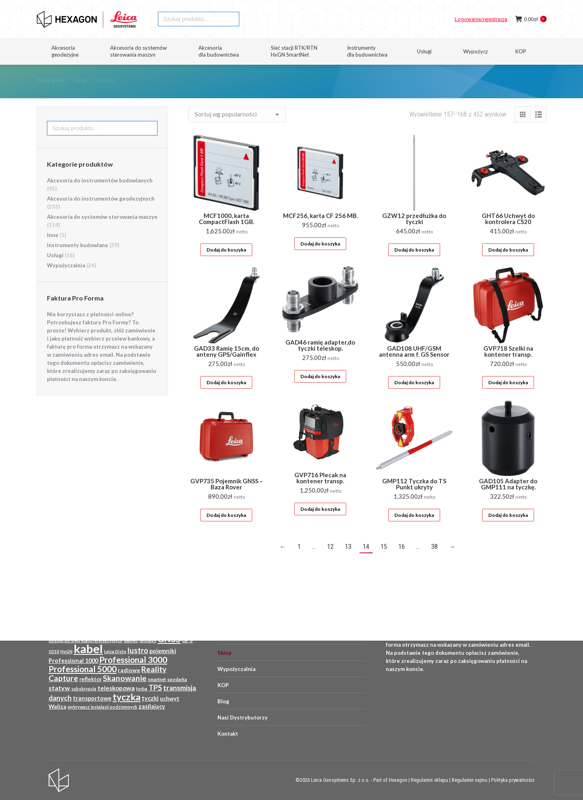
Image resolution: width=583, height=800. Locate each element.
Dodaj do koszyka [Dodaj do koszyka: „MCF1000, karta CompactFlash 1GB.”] (226, 264)
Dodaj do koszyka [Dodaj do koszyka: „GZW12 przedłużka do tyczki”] (414, 264)
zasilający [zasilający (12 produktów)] (151, 706)
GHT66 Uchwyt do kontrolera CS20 (508, 233)
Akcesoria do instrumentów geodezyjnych (101, 213)
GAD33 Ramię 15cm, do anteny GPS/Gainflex (226, 365)
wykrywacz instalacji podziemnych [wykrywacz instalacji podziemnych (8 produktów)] (102, 706)
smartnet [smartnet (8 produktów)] (157, 679)
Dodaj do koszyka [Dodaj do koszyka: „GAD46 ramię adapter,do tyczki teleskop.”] (320, 391)
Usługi (55, 270)
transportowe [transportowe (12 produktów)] (92, 698)
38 (434, 561)
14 (366, 561)
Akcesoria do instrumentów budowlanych (100, 195)
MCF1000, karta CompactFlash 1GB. (226, 233)
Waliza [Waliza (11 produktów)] (57, 706)
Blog (223, 701)
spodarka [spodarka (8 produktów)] (177, 679)
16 (401, 561)
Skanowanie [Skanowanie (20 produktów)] (125, 678)
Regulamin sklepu (429, 780)
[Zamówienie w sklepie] (237, 129)
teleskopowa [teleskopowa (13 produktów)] (116, 688)
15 (384, 561)
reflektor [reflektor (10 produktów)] (90, 679)
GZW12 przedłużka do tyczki (414, 233)
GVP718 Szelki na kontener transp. (508, 365)
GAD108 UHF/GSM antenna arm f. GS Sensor (414, 365)
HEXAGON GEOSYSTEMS (63, 7)
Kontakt (227, 733)
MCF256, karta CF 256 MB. (320, 230)
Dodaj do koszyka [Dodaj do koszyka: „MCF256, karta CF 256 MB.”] (320, 258)
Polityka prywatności (512, 780)
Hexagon (398, 780)
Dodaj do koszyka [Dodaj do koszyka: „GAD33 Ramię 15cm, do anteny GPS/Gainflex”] (226, 397)
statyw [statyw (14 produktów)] (59, 688)
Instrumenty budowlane (77, 259)
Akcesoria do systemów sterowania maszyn (102, 231)
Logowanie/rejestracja (481, 34)
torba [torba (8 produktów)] (141, 688)
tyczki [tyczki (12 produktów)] (150, 698)
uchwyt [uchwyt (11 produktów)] (169, 698)
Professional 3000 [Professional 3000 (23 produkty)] (133, 660)
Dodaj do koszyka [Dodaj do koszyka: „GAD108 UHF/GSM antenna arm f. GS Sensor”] (414, 397)
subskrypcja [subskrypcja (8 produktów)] (83, 688)
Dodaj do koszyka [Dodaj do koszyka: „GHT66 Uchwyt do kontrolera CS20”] (508, 264)
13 (348, 561)
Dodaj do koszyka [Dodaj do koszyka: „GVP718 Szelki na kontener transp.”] (508, 397)
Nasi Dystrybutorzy (242, 717)
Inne (52, 249)
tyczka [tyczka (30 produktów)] (126, 697)
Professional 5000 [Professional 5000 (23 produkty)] (83, 669)
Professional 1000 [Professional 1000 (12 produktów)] (73, 660)
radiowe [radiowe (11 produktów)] (129, 670)
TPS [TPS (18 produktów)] (155, 687)
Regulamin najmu (469, 780)
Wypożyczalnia (66, 280)
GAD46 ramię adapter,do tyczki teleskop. (320, 359)
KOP (223, 685)
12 (330, 561)
